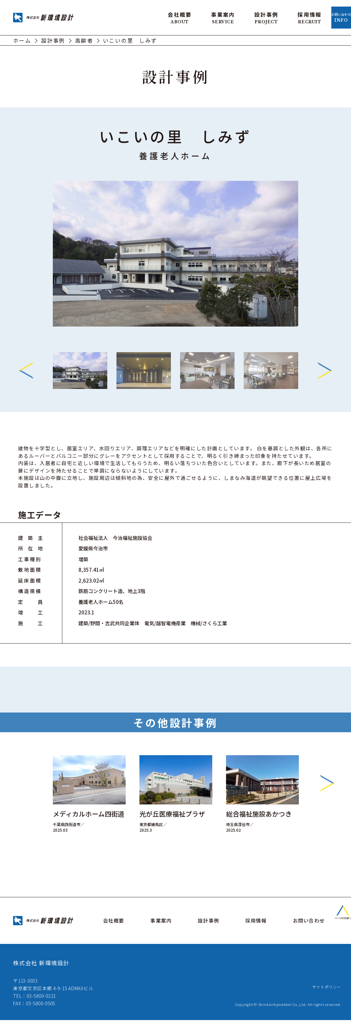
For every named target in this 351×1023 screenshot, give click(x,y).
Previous (26, 368)
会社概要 (139, 16)
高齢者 (84, 38)
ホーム (22, 38)
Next (325, 368)
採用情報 (269, 16)
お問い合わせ (321, 16)
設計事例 (226, 16)
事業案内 (183, 16)
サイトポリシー (324, 989)
